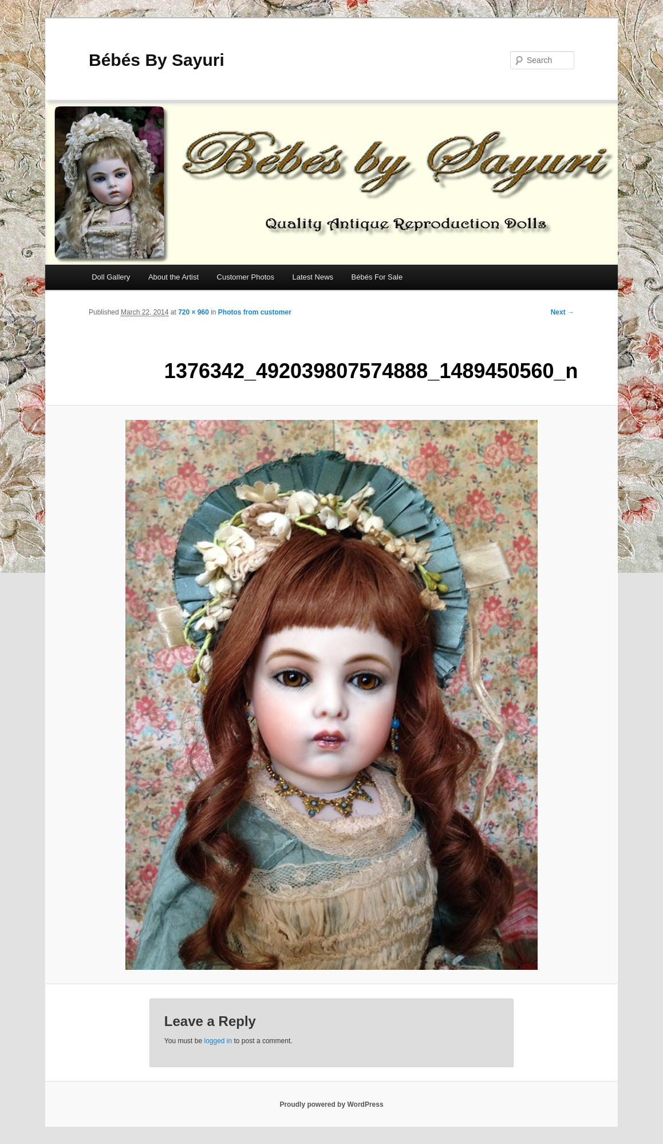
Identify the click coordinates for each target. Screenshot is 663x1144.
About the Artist (173, 277)
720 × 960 (193, 312)
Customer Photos (245, 277)
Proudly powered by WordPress (331, 1104)
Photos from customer (254, 312)
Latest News (312, 277)
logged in (218, 1041)
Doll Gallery (111, 277)
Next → (562, 312)
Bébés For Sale (377, 277)
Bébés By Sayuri (156, 59)
